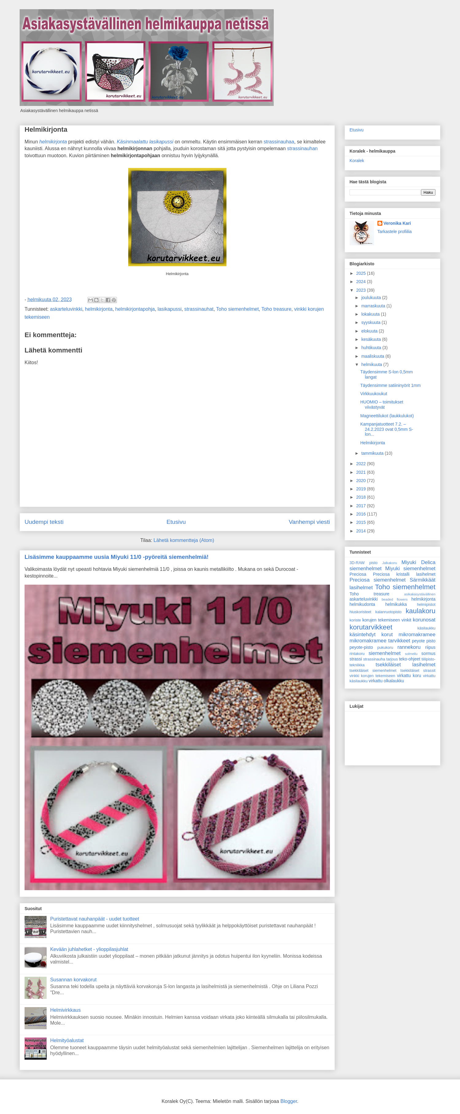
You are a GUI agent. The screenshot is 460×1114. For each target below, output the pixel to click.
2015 (361, 522)
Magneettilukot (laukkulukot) (387, 415)
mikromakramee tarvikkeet (380, 641)
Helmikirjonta (46, 129)
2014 (361, 530)
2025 (361, 273)
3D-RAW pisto (363, 563)
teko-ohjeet (409, 658)
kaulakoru (420, 611)
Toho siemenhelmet (237, 309)
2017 (361, 505)
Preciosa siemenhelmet (378, 580)
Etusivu (176, 522)
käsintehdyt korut (371, 634)
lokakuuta (371, 314)
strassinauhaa (279, 141)
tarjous (392, 659)
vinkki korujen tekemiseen (372, 676)
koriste (355, 620)
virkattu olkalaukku (386, 680)
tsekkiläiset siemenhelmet (373, 670)
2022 (361, 463)
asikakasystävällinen (419, 594)
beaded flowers (395, 599)
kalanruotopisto (388, 612)
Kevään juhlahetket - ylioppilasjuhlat (89, 949)
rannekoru (409, 647)
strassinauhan (302, 148)
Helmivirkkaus (65, 1010)
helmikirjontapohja (135, 309)
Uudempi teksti (44, 522)
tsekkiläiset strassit (417, 670)
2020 (361, 480)
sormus (428, 653)
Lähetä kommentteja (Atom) (183, 540)
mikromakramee (417, 634)
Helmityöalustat (66, 1040)
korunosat (424, 620)
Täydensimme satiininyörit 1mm (390, 385)
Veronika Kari (397, 223)
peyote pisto (423, 640)
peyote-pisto (361, 647)
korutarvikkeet (371, 627)
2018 (361, 497)
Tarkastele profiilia (394, 231)
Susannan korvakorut (73, 979)
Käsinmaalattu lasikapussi (145, 141)
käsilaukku (426, 628)
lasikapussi (169, 309)
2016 (361, 514)
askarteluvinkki (66, 309)
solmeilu (411, 654)
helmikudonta (362, 604)
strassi (356, 658)
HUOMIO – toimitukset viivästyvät (381, 404)
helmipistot (426, 604)
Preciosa (358, 574)
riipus (430, 647)
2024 (361, 281)
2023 (361, 290)
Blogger (288, 1101)
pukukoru (385, 647)
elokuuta (370, 331)
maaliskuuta (373, 356)
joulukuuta (371, 297)
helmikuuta (372, 364)
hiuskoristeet (360, 612)
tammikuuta (373, 453)
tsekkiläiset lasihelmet (405, 665)
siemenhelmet (384, 653)
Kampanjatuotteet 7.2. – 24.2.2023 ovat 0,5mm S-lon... (386, 429)
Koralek (357, 160)
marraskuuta (373, 305)
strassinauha (374, 659)
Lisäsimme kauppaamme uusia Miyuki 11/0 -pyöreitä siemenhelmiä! (117, 557)
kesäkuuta (371, 339)
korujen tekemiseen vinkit (387, 619)
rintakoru (357, 654)
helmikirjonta (53, 141)
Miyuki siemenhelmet (410, 568)
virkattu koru (409, 675)
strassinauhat (199, 309)
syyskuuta (371, 322)
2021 (361, 472)
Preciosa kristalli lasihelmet (404, 574)
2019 (361, 488)
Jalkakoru (389, 563)
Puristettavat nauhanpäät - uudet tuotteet (94, 918)
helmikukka (396, 604)
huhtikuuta (371, 347)
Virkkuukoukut (373, 393)
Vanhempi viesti (309, 522)
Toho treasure (276, 309)
